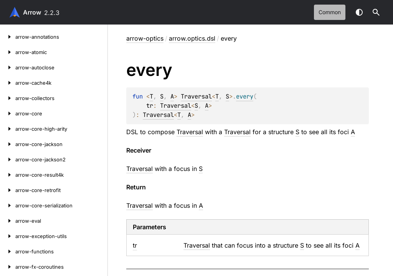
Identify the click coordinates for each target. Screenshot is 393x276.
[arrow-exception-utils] (7, 236)
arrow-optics (144, 38)
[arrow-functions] (7, 251)
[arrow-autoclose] (7, 67)
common (330, 12)
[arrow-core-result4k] (7, 174)
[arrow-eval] (7, 220)
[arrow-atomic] (7, 52)
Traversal (196, 96)
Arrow (32, 12)
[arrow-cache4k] (7, 82)
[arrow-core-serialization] (7, 205)
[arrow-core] (7, 113)
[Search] (376, 12)
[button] (376, 12)
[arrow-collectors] (7, 98)
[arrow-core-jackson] (7, 144)
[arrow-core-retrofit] (7, 190)
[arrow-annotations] (7, 36)
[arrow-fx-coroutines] (7, 266)
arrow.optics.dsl (192, 38)
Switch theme (359, 12)
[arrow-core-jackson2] (7, 159)
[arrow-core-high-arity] (7, 128)
